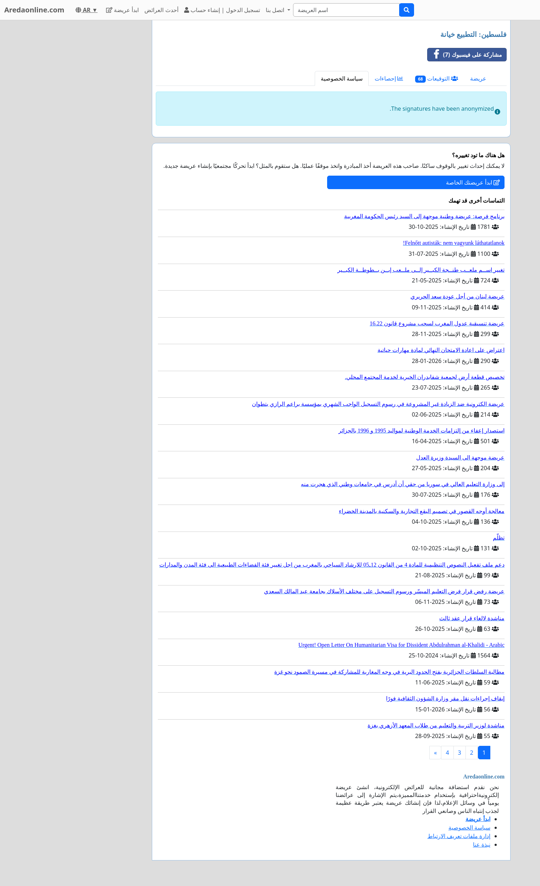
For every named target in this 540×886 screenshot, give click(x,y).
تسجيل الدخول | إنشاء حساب (222, 10)
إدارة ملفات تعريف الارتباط (459, 836)
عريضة (478, 78)
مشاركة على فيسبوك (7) (465, 54)
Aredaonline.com (34, 10)
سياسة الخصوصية (342, 78)
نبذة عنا (481, 844)
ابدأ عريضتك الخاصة (473, 182)
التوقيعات (436, 79)
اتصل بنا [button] (276, 10)
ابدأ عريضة (122, 10)
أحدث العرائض (161, 10)
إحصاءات (389, 78)
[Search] (346, 10)
